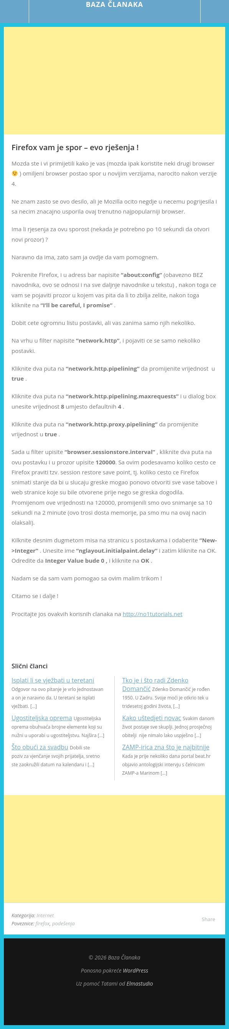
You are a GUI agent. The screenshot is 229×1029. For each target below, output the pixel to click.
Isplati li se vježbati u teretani (53, 680)
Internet (45, 915)
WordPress (135, 970)
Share (208, 919)
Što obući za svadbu (40, 747)
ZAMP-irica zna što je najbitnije (166, 747)
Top (114, 1005)
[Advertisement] (114, 80)
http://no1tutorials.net (153, 614)
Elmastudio (140, 983)
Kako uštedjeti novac (151, 718)
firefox (43, 923)
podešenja (63, 923)
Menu (14, 11)
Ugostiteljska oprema (42, 718)
